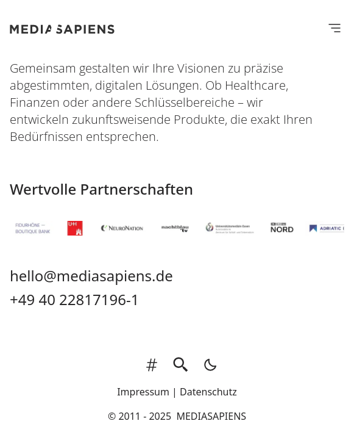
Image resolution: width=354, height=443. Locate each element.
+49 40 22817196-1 (74, 299)
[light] (207, 365)
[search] (181, 365)
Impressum (143, 391)
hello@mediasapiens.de (91, 275)
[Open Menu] (334, 27)
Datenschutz (208, 391)
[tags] (151, 365)
